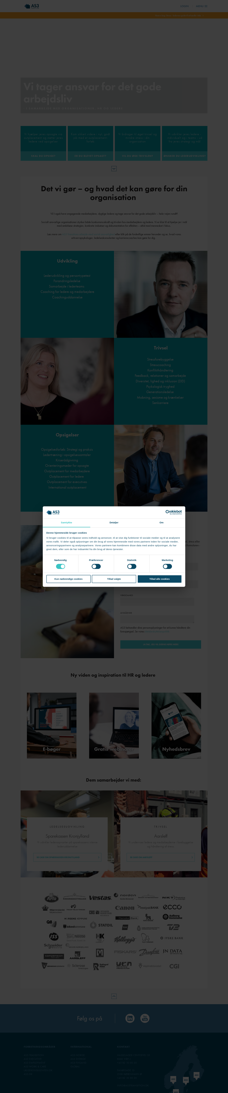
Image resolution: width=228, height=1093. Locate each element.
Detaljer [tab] (114, 522)
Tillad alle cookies (159, 579)
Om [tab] (161, 522)
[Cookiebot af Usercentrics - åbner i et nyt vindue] (168, 512)
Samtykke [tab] (66, 522)
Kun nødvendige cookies (68, 579)
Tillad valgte (114, 579)
